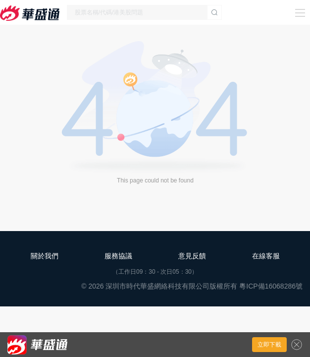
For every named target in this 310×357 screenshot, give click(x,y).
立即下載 (269, 344)
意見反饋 (192, 256)
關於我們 (44, 256)
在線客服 (266, 256)
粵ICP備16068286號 (271, 286)
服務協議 (118, 256)
